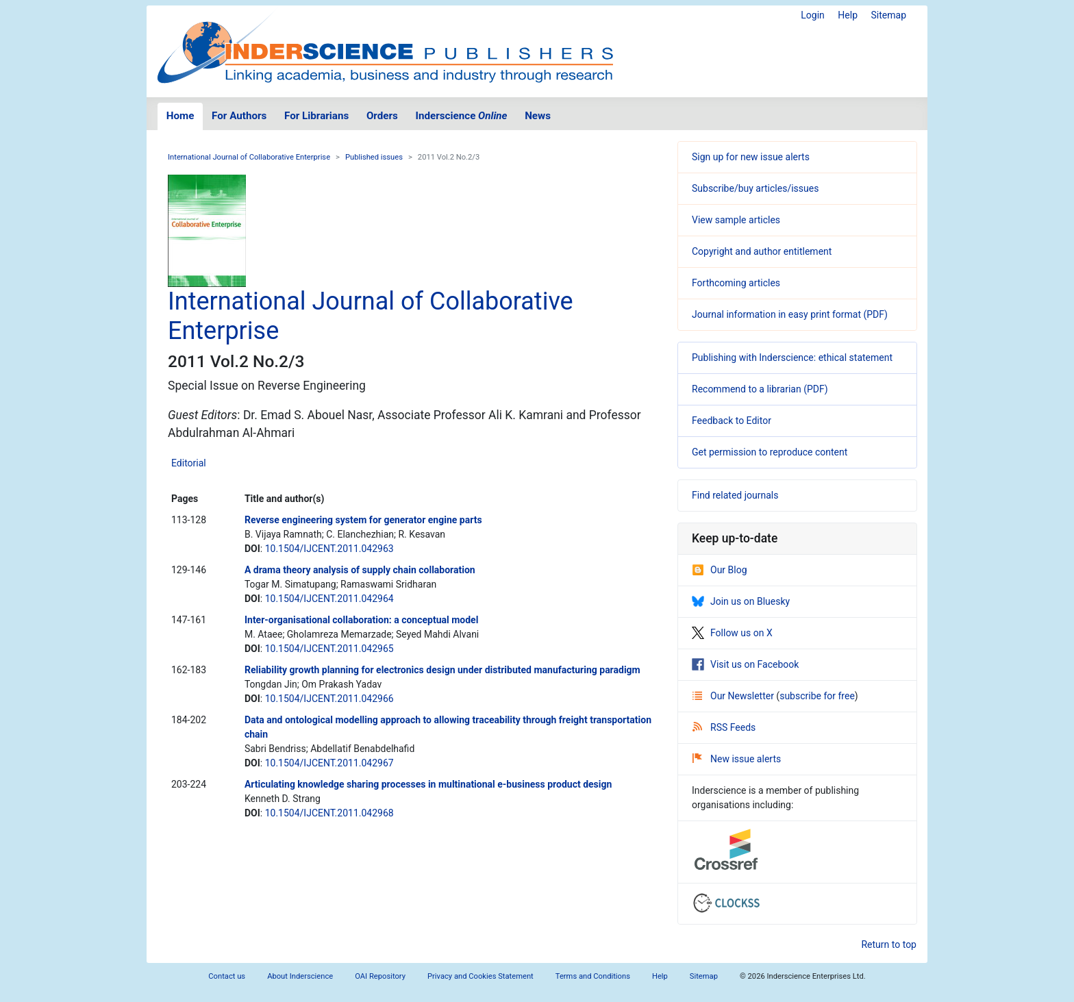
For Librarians (316, 116)
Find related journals (735, 495)
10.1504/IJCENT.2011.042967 (329, 762)
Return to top (888, 944)
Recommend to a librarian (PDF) (760, 389)
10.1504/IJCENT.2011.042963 (329, 548)
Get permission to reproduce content (769, 452)
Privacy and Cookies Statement (480, 976)
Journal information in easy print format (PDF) (790, 314)
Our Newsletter (734, 695)
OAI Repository (380, 976)
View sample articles (736, 219)
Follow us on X (732, 632)
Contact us (226, 976)
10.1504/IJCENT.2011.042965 (329, 648)
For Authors (239, 116)
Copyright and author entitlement (762, 251)
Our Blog (719, 569)
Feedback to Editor (731, 420)
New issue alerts (736, 758)
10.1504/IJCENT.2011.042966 (329, 698)
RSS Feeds (723, 727)
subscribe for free (817, 695)
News (538, 116)
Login (813, 15)
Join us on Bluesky (741, 601)
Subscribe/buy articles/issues (755, 188)
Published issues (374, 157)
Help (848, 15)
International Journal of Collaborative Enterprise (249, 157)
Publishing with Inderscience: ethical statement (792, 357)
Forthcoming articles (736, 282)
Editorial (188, 463)
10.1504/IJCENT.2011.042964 (329, 598)
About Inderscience (300, 976)
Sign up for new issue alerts (751, 156)
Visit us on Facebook (745, 664)
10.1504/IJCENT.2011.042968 (329, 812)
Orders (382, 116)
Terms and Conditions (592, 976)
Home (180, 116)
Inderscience (462, 116)
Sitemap (888, 15)
